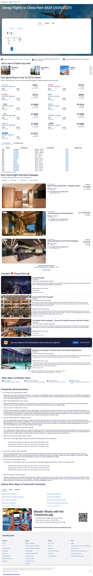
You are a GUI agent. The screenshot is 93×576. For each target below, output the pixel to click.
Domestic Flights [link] (28, 551)
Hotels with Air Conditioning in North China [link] (57, 503)
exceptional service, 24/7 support (21, 59)
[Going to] (46, 33)
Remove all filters (33, 180)
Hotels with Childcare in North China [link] (11, 506)
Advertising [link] (5, 561)
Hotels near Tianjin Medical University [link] (56, 500)
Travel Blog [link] (27, 563)
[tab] (40, 23)
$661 (67, 166)
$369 (67, 161)
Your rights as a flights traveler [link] (77, 556)
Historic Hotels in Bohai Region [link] (9, 500)
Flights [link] (10, 2)
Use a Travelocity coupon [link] (76, 553)
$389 (67, 163)
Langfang (16, 157)
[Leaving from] (19, 33)
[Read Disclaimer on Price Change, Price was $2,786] (80, 212)
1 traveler (74, 28)
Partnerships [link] (5, 551)
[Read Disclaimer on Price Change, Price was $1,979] (87, 239)
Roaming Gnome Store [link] (7, 558)
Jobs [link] (4, 545)
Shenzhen (16, 152)
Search (46, 43)
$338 (67, 158)
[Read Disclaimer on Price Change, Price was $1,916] (87, 184)
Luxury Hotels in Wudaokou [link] (54, 497)
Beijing (15, 161)
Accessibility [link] (50, 553)
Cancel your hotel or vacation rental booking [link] (80, 545)
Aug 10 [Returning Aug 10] (80, 34)
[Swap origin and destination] (33, 33)
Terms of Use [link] (51, 548)
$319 (67, 152)
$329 (67, 155)
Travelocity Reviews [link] (29, 556)
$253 (67, 149)
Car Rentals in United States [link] (31, 553)
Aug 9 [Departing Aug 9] (66, 34)
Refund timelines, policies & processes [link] (79, 551)
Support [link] (72, 543)
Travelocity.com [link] (4, 2)
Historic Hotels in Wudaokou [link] (54, 494)
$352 (67, 160)
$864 (67, 170)
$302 (67, 151)
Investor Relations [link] (6, 556)
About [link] (4, 543)
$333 (67, 157)
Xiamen (15, 158)
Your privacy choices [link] (52, 556)
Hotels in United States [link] (30, 543)
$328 (67, 154)
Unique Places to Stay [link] (30, 561)
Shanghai (16, 154)
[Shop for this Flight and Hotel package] (68, 196)
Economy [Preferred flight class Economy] (82, 28)
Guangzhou (16, 149)
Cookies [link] (50, 545)
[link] (13, 382)
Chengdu (15, 151)
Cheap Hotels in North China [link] (9, 503)
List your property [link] (6, 548)
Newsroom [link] (5, 553)
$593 (67, 164)
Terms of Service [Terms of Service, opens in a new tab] (16, 574)
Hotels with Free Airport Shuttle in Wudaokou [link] (13, 497)
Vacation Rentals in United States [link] (32, 545)
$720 (67, 167)
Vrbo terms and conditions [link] (53, 551)
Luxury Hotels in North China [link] (54, 506)
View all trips (46, 270)
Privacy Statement (7, 574)
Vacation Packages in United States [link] (32, 548)
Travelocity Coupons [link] (29, 558)
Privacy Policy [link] (51, 543)
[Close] (90, 570)
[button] (46, 484)
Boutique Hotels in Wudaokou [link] (9, 494)
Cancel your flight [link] (74, 548)
